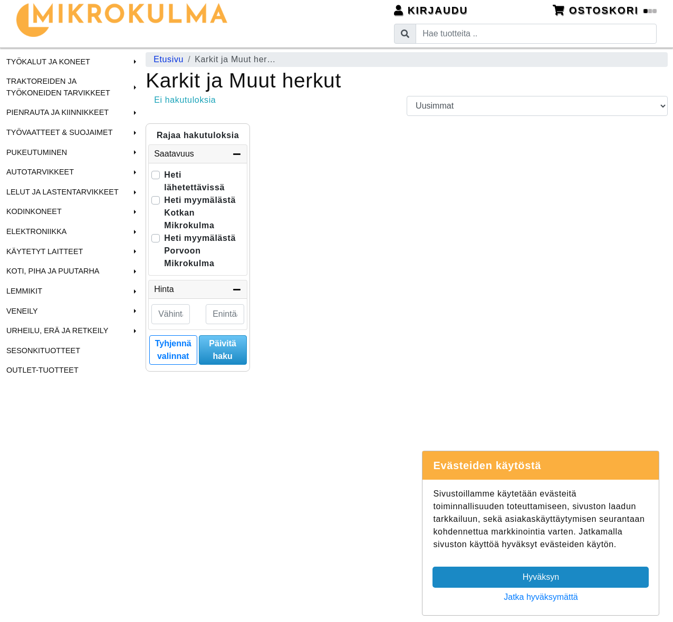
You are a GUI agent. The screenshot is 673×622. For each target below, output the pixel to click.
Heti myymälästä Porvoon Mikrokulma (200, 251)
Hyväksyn (541, 576)
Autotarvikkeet (40, 172)
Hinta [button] (198, 289)
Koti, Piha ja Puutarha (52, 271)
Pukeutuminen (36, 152)
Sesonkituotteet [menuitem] (43, 350)
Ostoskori (605, 10)
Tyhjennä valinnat (173, 350)
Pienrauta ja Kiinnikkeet (57, 112)
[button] (133, 62)
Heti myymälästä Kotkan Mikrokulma (200, 213)
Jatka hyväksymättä (541, 596)
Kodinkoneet (34, 211)
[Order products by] (537, 106)
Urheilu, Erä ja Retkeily (57, 330)
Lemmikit (24, 291)
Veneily (22, 311)
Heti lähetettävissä (194, 181)
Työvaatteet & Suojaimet (59, 132)
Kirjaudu (431, 10)
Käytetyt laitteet (44, 251)
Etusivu (168, 59)
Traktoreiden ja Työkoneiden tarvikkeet (58, 87)
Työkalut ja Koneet (48, 61)
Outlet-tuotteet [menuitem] (42, 370)
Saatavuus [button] (198, 154)
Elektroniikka (36, 231)
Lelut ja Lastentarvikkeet (62, 192)
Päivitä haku (222, 350)
